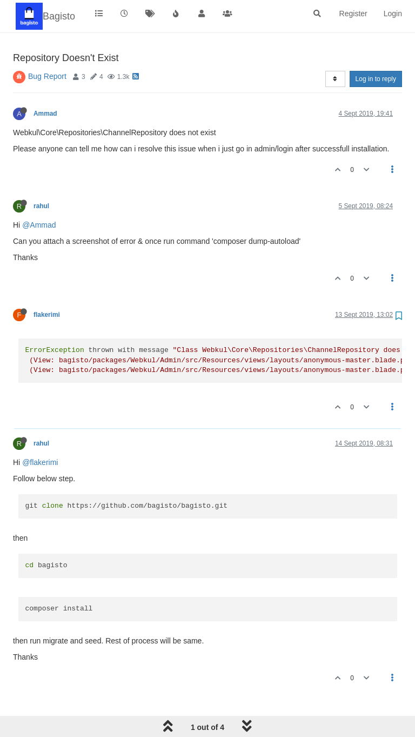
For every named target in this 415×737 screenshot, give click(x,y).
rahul (41, 206)
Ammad (45, 113)
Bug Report (47, 76)
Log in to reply (376, 79)
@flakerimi (40, 462)
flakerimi (47, 314)
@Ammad (39, 225)
